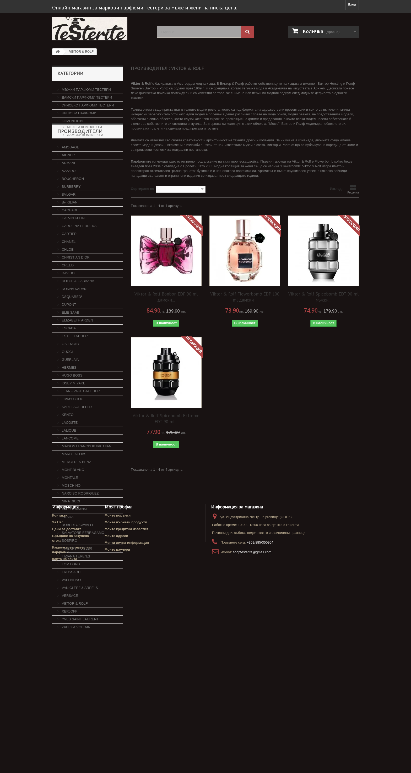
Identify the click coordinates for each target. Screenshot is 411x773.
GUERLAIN (70, 381)
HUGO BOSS (71, 396)
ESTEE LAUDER (74, 357)
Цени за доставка (67, 710)
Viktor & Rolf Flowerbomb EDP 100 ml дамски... (244, 297)
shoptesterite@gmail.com (252, 733)
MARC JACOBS (73, 475)
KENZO (67, 436)
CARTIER (69, 255)
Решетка (353, 189)
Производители (80, 154)
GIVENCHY (70, 365)
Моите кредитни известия (126, 710)
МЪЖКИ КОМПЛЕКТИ (84, 125)
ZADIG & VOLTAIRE (77, 648)
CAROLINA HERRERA (79, 247)
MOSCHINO (70, 506)
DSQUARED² (71, 318)
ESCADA (68, 349)
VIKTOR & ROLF (74, 624)
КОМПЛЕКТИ (72, 119)
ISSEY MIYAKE (73, 404)
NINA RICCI (70, 522)
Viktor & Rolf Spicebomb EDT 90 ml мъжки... (323, 297)
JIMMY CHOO (72, 420)
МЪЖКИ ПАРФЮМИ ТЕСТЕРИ (86, 87)
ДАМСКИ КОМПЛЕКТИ (84, 133)
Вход (352, 4)
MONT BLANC (72, 491)
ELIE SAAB (70, 333)
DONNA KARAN (73, 310)
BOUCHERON (72, 200)
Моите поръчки (118, 696)
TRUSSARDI (71, 593)
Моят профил (118, 688)
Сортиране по (142, 189)
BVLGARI (69, 215)
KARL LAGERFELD (76, 428)
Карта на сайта (64, 740)
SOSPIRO (69, 561)
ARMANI (68, 184)
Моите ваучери (117, 730)
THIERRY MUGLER (76, 569)
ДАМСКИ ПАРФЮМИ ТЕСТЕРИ (86, 95)
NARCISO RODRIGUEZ (80, 514)
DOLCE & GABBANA (77, 302)
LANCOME (70, 459)
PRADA (67, 538)
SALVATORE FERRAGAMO (82, 554)
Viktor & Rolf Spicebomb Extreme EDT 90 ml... (166, 419)
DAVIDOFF (70, 294)
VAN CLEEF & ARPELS (79, 609)
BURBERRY (71, 208)
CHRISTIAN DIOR (75, 278)
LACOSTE (69, 443)
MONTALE (69, 499)
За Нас (57, 703)
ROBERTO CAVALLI (77, 546)
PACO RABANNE (75, 530)
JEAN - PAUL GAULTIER (80, 412)
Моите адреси (116, 717)
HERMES (68, 388)
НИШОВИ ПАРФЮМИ (78, 111)
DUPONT (68, 326)
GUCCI (67, 373)
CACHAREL (70, 231)
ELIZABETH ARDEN (77, 341)
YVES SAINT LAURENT (80, 640)
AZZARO (68, 192)
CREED (67, 286)
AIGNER (68, 176)
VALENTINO (71, 601)
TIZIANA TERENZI (75, 577)
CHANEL (68, 263)
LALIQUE (68, 451)
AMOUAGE (70, 168)
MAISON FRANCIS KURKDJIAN (86, 467)
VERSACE (69, 617)
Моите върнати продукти (126, 703)
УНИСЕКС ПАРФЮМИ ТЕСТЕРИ (87, 103)
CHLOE (67, 270)
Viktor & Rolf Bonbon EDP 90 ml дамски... (166, 297)
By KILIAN (69, 223)
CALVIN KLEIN (73, 239)
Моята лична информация (127, 724)
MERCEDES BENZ (76, 483)
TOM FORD (70, 585)
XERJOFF (69, 632)
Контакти (59, 696)
